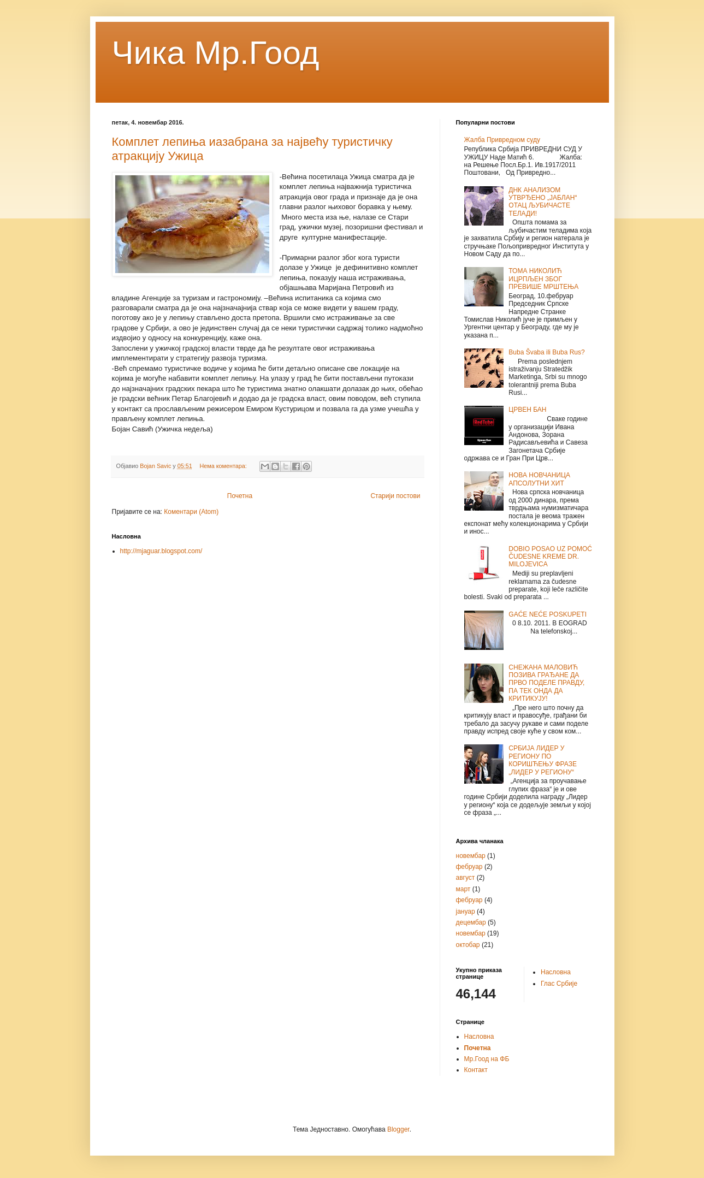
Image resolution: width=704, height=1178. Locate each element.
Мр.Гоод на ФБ (487, 1059)
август (465, 877)
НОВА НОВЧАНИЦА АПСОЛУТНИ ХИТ (539, 479)
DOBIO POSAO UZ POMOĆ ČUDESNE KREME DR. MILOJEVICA (550, 557)
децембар (471, 922)
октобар (468, 945)
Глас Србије (559, 983)
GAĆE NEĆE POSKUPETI (547, 614)
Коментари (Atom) (191, 512)
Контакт (476, 1070)
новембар (471, 856)
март (463, 889)
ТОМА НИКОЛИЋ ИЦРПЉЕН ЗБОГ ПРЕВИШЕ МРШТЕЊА (543, 279)
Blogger (398, 1129)
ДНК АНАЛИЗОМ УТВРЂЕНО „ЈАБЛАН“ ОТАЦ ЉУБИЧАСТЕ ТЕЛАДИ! (542, 201)
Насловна (556, 972)
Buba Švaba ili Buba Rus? (546, 352)
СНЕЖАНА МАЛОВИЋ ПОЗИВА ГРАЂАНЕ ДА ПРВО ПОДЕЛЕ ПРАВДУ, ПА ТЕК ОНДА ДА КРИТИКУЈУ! (546, 683)
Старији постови (395, 496)
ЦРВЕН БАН (527, 409)
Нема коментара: (224, 466)
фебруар (469, 867)
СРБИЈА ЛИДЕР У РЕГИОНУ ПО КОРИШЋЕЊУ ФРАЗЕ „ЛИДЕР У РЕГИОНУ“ (542, 760)
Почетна (239, 496)
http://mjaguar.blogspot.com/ (161, 551)
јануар (465, 911)
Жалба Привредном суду (502, 140)
